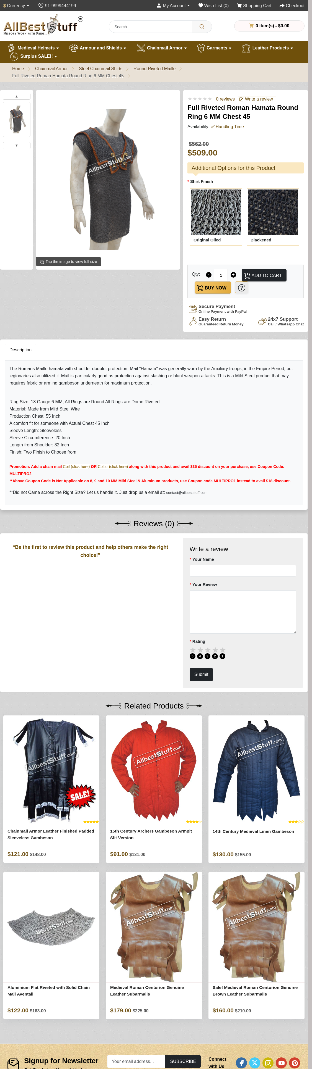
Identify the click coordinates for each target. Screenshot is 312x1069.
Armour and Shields (97, 48)
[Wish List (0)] (213, 5)
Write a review (256, 99)
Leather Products (267, 48)
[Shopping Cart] (254, 5)
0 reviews (225, 99)
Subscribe (183, 1061)
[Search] (202, 26)
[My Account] (173, 5)
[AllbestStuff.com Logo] (43, 24)
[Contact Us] (57, 5)
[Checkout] (292, 5)
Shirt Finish (201, 181)
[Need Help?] (241, 287)
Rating (198, 641)
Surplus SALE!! (33, 56)
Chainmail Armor (161, 48)
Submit (201, 674)
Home (18, 68)
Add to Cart (262, 276)
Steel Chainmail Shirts (100, 68)
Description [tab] (20, 349)
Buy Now (211, 288)
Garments (214, 48)
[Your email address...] (136, 1061)
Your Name (203, 559)
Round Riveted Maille (154, 68)
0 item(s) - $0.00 (269, 25)
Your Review (204, 584)
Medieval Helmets (33, 48)
